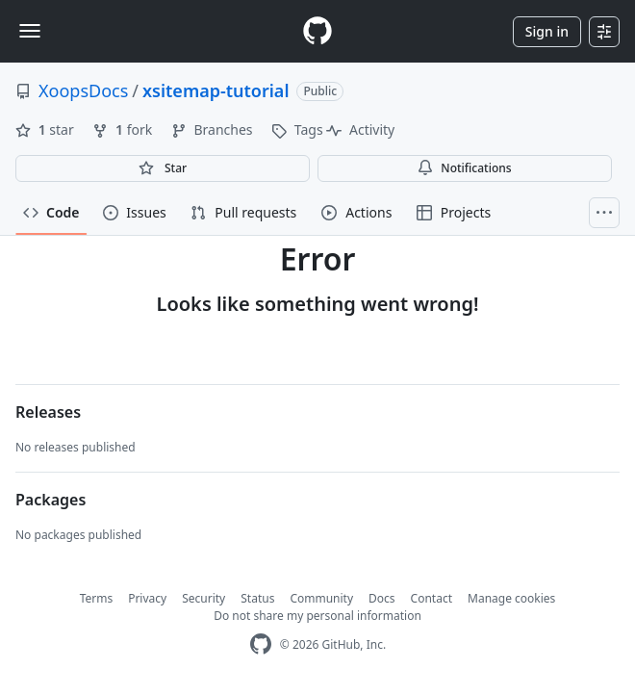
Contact (431, 598)
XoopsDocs (83, 90)
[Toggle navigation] (29, 30)
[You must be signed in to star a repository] (162, 168)
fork (123, 129)
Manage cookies (511, 598)
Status (257, 598)
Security (203, 598)
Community (321, 598)
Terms (97, 598)
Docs (381, 598)
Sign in (547, 31)
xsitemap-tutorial (215, 90)
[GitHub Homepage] (260, 644)
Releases (48, 412)
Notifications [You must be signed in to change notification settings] (464, 168)
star (46, 129)
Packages (50, 499)
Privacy (147, 598)
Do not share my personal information (317, 615)
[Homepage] (317, 31)
